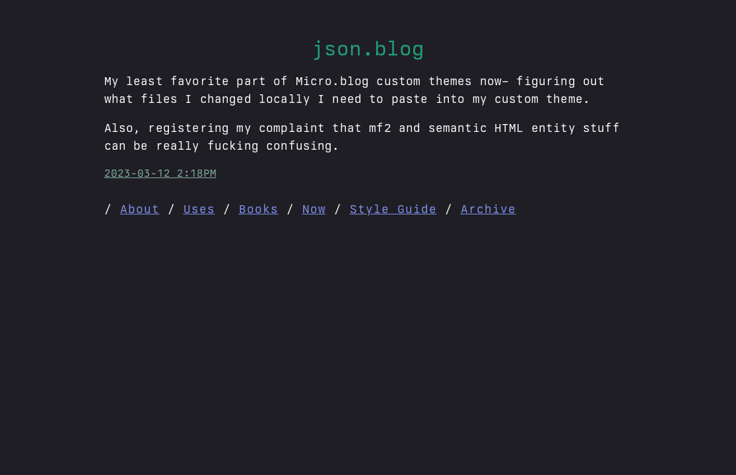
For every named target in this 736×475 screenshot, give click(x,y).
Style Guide (393, 209)
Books (259, 209)
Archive (488, 209)
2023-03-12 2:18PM (160, 173)
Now (314, 209)
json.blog (368, 48)
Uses (199, 209)
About (140, 209)
